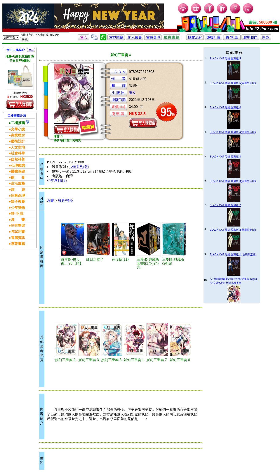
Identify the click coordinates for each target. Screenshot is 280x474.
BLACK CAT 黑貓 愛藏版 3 (225, 156)
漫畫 (50, 200)
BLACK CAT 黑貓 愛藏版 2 (225, 205)
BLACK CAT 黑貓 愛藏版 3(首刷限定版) (233, 181)
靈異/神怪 (65, 200)
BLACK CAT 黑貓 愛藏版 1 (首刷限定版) (233, 254)
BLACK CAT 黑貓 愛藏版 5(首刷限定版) (233, 83)
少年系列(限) (79, 167)
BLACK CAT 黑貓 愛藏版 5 (225, 58)
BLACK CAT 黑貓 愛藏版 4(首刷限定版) (233, 132)
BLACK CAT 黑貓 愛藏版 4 (225, 107)
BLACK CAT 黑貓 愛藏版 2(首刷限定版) (233, 229)
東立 (132, 93)
